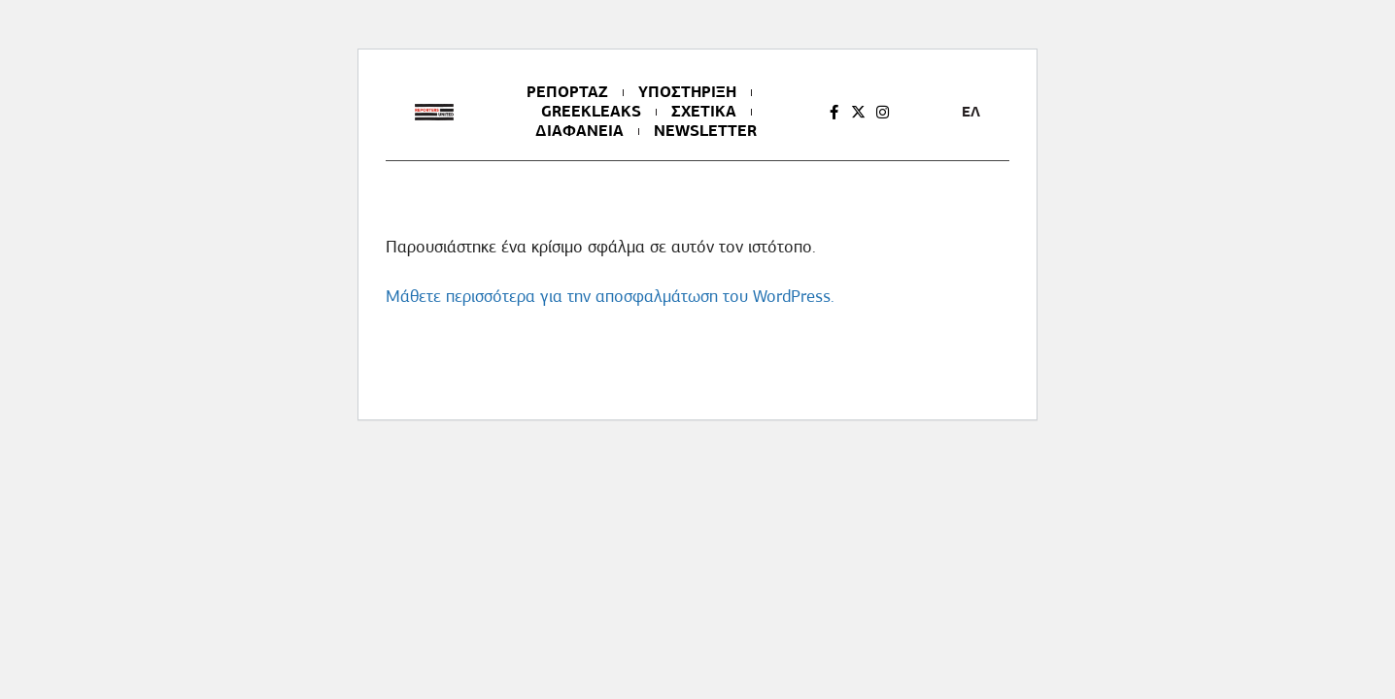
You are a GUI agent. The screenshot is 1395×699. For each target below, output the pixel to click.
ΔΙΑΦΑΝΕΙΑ (579, 131)
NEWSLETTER (705, 131)
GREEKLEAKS (591, 111)
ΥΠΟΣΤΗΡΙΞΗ (687, 92)
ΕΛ (971, 111)
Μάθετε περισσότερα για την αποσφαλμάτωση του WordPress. (610, 296)
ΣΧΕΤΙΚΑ (703, 111)
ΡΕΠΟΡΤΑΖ (567, 92)
